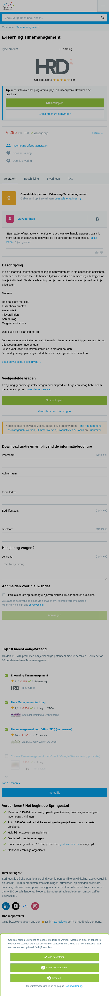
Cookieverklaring (73, 986)
